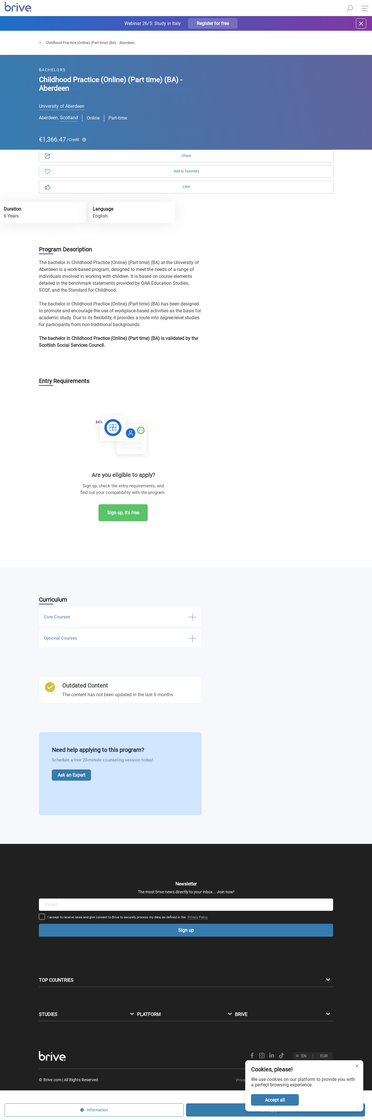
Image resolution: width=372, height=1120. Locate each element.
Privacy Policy (243, 849)
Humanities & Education (86, 48)
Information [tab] (299, 80)
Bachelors (47, 48)
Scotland (69, 117)
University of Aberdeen (61, 106)
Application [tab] (249, 80)
